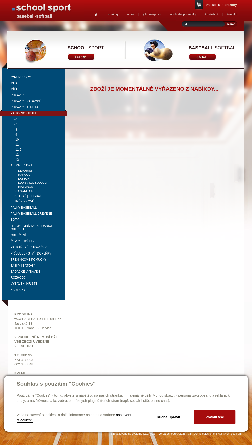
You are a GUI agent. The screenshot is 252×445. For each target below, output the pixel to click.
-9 (15, 134)
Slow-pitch (23, 191)
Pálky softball (24, 113)
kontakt (232, 14)
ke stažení (211, 14)
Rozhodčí (19, 277)
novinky (113, 14)
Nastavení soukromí (230, 433)
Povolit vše (214, 417)
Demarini (25, 170)
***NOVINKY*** (21, 77)
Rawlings (25, 186)
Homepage (96, 14)
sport (86, 47)
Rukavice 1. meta (24, 107)
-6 (15, 119)
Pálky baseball (24, 207)
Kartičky (18, 290)
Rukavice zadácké (26, 101)
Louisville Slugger (33, 182)
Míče (14, 89)
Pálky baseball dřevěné (31, 213)
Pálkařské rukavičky (29, 247)
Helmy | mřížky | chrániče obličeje (32, 227)
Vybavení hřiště (24, 283)
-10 (16, 139)
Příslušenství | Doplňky (31, 253)
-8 (15, 129)
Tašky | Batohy (23, 265)
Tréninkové (24, 201)
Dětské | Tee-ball (28, 196)
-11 (16, 144)
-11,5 (17, 149)
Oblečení (18, 235)
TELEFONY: (23, 355)
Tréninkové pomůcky (28, 259)
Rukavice (18, 95)
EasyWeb (149, 433)
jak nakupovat (152, 14)
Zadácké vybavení (26, 271)
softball (213, 47)
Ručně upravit (168, 417)
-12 (16, 154)
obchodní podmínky (183, 14)
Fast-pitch (23, 165)
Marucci (24, 174)
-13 (16, 160)
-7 (15, 124)
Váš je (221, 5)
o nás (130, 14)
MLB (14, 83)
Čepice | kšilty (23, 241)
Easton (24, 178)
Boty (15, 219)
